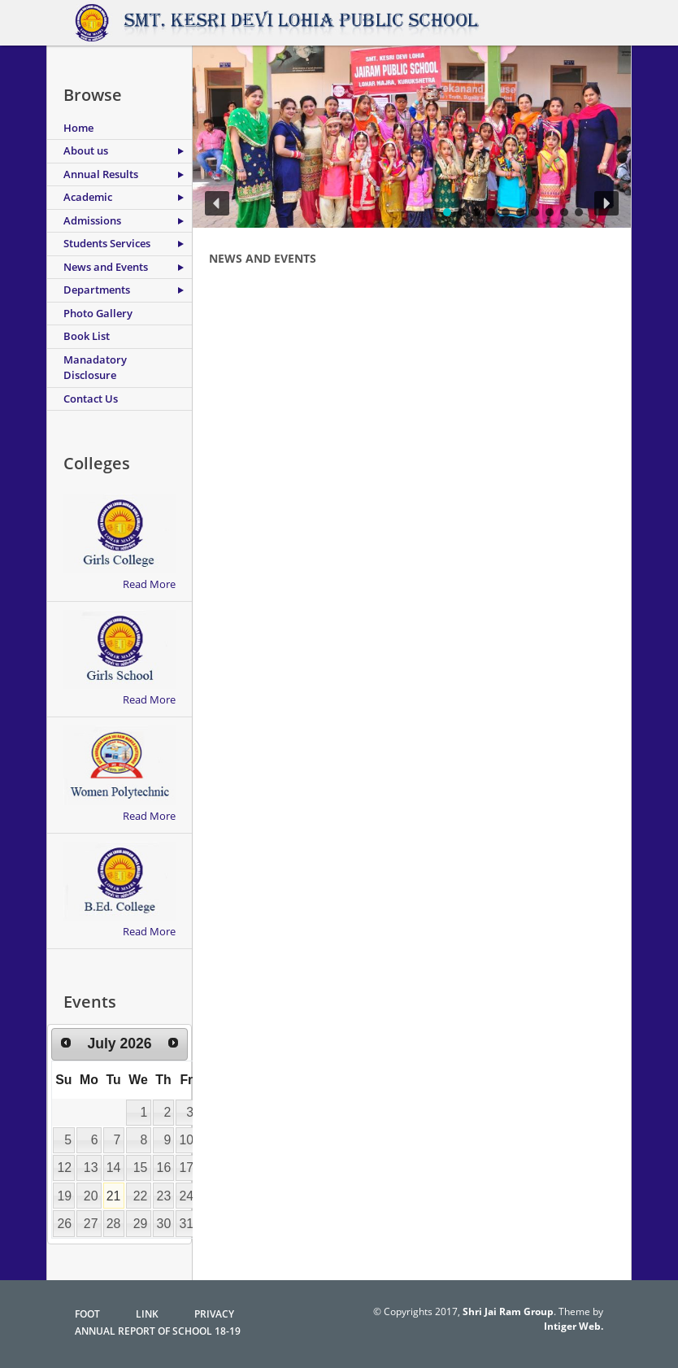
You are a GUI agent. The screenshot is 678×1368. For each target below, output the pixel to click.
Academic (87, 197)
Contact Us (90, 398)
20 (91, 1196)
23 (164, 1196)
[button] (217, 203)
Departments (96, 289)
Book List (86, 336)
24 (187, 1196)
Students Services (106, 243)
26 (64, 1224)
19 (64, 1196)
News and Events (105, 266)
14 (113, 1167)
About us (85, 150)
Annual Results (100, 174)
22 (140, 1196)
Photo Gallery (98, 313)
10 (187, 1140)
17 (187, 1167)
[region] (412, 137)
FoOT (87, 1314)
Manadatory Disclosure (95, 367)
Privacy (214, 1314)
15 (140, 1167)
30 (164, 1224)
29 (140, 1224)
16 (164, 1167)
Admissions (92, 220)
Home (78, 127)
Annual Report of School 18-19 (158, 1331)
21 (113, 1196)
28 (113, 1224)
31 (187, 1224)
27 (91, 1224)
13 (91, 1167)
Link (147, 1314)
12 (64, 1167)
